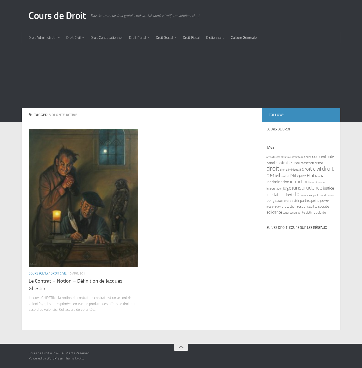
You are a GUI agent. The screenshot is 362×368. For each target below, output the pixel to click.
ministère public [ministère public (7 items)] (310, 195)
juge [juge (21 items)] (287, 188)
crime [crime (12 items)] (319, 163)
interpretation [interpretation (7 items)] (274, 188)
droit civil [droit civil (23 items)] (311, 169)
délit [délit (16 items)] (292, 175)
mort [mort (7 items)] (323, 195)
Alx (81, 358)
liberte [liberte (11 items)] (289, 195)
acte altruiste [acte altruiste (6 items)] (273, 157)
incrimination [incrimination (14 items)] (277, 182)
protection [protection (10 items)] (289, 206)
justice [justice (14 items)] (328, 188)
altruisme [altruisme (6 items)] (286, 157)
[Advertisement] (160, 75)
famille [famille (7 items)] (319, 176)
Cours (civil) (38, 273)
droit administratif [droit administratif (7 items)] (290, 169)
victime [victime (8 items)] (310, 212)
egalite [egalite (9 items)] (301, 176)
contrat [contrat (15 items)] (282, 162)
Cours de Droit (57, 15)
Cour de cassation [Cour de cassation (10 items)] (301, 163)
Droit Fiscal (191, 37)
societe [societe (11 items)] (323, 206)
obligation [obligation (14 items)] (274, 200)
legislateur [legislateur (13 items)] (275, 194)
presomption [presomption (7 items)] (273, 206)
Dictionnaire (215, 37)
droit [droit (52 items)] (272, 168)
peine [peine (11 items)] (315, 201)
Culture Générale (244, 37)
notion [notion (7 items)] (330, 195)
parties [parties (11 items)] (305, 201)
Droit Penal (137, 37)
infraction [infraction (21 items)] (299, 181)
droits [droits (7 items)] (284, 176)
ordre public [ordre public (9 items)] (291, 201)
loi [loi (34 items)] (298, 194)
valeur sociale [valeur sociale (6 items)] (290, 212)
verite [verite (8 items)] (301, 212)
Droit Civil (73, 37)
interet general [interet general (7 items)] (317, 182)
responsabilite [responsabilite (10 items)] (307, 206)
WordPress (55, 358)
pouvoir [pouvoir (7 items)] (324, 200)
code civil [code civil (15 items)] (318, 156)
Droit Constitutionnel (106, 37)
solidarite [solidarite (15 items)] (274, 212)
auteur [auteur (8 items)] (305, 157)
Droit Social (164, 37)
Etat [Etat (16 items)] (310, 175)
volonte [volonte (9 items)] (321, 212)
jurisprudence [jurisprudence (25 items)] (307, 188)
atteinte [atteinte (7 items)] (296, 157)
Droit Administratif (42, 37)
